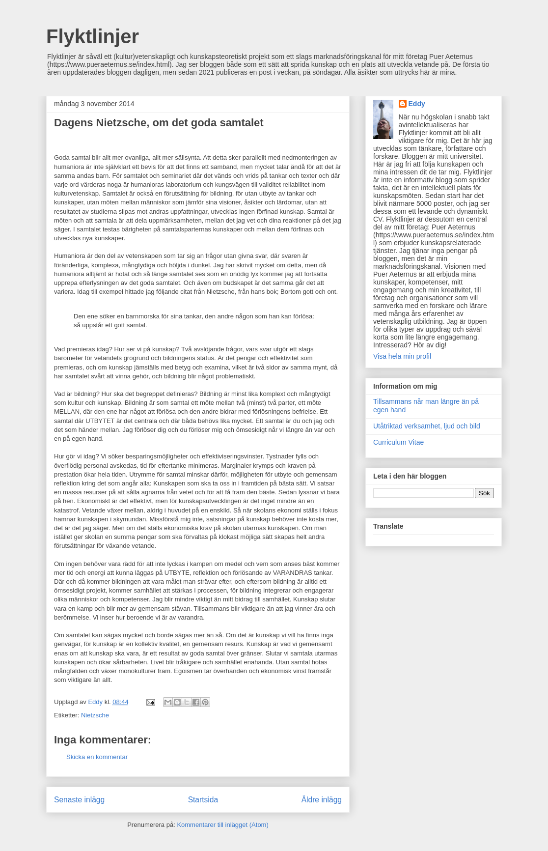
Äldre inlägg (321, 799)
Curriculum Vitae (398, 442)
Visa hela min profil (402, 356)
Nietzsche (95, 715)
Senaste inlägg (79, 799)
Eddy (417, 104)
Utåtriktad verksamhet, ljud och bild (426, 426)
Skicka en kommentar (97, 757)
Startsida (203, 799)
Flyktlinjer (92, 36)
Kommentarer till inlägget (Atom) (222, 824)
